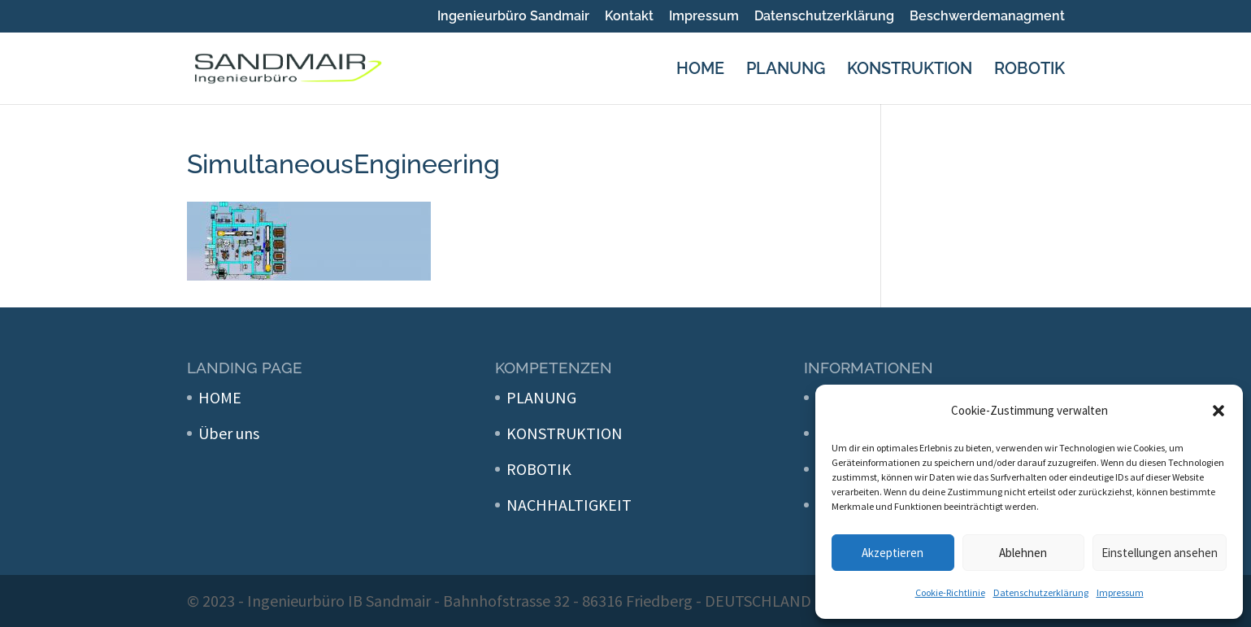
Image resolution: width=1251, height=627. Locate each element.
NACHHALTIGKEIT (569, 504)
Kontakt (629, 17)
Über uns (228, 433)
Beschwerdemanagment (987, 17)
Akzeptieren (892, 552)
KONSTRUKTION (909, 70)
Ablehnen (1023, 552)
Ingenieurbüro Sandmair (513, 17)
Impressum (1120, 592)
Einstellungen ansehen (1159, 552)
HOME (700, 70)
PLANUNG (785, 70)
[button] (1218, 411)
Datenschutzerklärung (1040, 592)
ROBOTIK (1029, 70)
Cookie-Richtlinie (950, 592)
